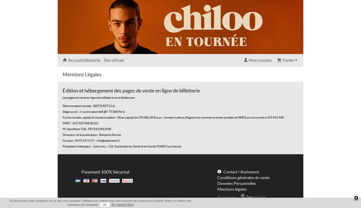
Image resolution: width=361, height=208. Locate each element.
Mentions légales (232, 189)
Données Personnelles (236, 183)
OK (105, 204)
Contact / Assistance (241, 172)
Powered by (227, 197)
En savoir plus (123, 204)
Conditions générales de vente (243, 177)
